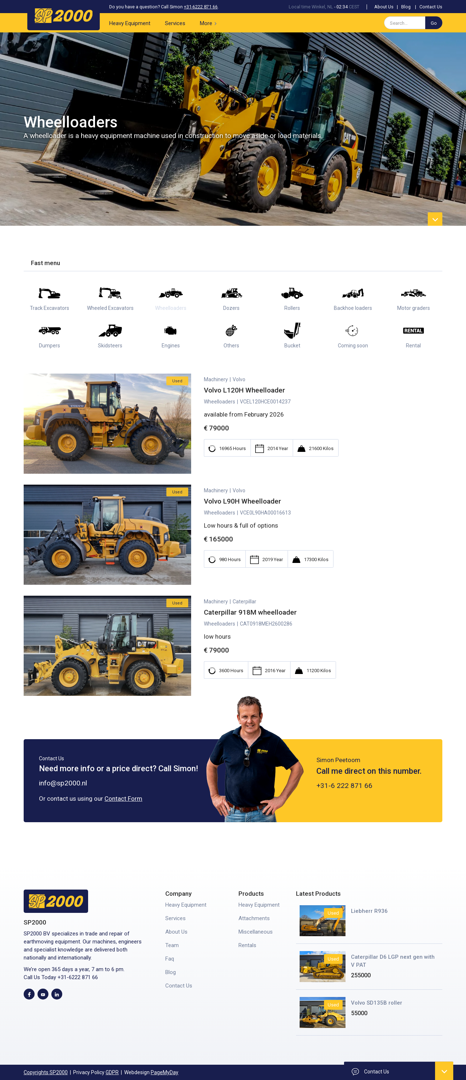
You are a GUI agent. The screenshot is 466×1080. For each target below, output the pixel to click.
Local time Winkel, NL (311, 6)
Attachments (254, 918)
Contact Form (123, 798)
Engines (171, 345)
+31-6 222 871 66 (344, 803)
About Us (384, 6)
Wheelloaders (170, 308)
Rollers (292, 308)
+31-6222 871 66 (201, 6)
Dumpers (49, 345)
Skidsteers (110, 345)
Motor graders (413, 308)
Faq (169, 958)
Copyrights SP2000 (46, 1072)
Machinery (216, 397)
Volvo (239, 397)
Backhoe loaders (353, 308)
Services (175, 23)
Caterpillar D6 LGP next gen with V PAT (393, 961)
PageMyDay (164, 1072)
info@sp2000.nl (63, 783)
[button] (210, 22)
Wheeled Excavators (110, 308)
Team (172, 945)
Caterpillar (244, 619)
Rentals (247, 945)
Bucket (292, 345)
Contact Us (430, 6)
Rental (413, 345)
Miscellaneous (255, 932)
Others (231, 345)
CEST (354, 6)
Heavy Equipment (129, 23)
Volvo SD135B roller (376, 1003)
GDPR (112, 1072)
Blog (406, 6)
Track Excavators (49, 308)
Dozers (231, 308)
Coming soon (353, 345)
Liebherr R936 (369, 911)
